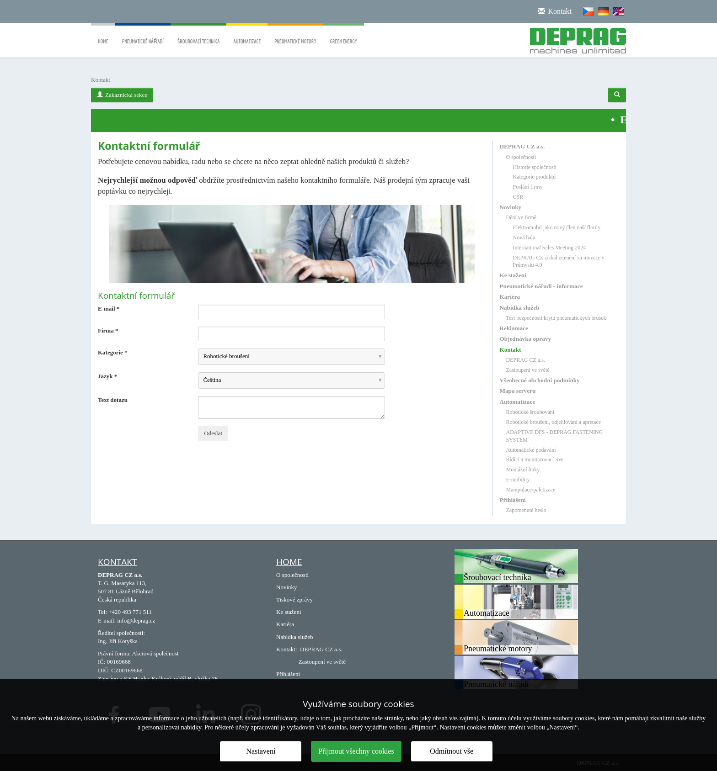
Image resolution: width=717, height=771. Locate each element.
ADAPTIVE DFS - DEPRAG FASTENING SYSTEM (554, 436)
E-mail (108, 308)
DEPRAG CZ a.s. (522, 146)
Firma (108, 330)
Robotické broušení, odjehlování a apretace (553, 422)
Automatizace (247, 35)
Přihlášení (513, 499)
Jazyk (107, 376)
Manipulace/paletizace (531, 489)
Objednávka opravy (525, 338)
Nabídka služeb (520, 307)
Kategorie (113, 352)
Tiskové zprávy (294, 599)
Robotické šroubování (530, 412)
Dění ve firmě (521, 217)
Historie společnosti (535, 167)
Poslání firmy (528, 187)
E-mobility (518, 479)
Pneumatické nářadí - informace (541, 286)
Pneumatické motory (295, 35)
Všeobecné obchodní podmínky (540, 380)
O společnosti (521, 157)
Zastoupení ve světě (528, 370)
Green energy (343, 35)
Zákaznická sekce (122, 94)
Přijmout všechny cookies (356, 751)
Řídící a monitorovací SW (535, 459)
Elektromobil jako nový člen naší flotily (557, 227)
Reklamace (514, 328)
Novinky (511, 207)
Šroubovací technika (198, 35)
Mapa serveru (518, 390)
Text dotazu (113, 399)
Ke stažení (513, 275)
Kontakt (510, 349)
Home (103, 35)
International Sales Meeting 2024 (549, 247)
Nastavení (260, 751)
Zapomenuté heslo (526, 510)
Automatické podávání (531, 450)
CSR (518, 197)
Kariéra (510, 296)
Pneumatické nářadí (143, 35)
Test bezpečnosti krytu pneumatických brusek (556, 318)
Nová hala (524, 237)
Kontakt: (286, 649)
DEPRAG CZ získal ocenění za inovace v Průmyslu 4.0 (559, 261)
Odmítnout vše (451, 751)
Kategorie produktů (534, 177)
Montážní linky (523, 469)
